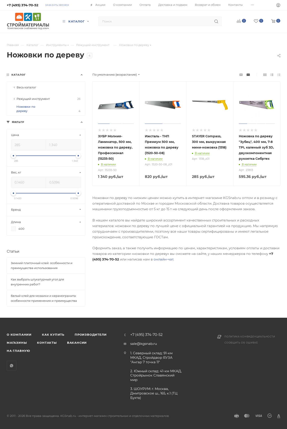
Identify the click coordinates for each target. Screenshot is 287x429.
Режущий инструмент (48, 99)
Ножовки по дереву (48, 109)
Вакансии (77, 342)
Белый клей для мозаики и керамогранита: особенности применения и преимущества (44, 298)
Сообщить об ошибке (241, 342)
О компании (19, 334)
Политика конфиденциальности (249, 336)
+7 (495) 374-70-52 (22, 5)
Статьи (13, 251)
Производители (91, 334)
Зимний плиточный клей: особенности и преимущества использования (41, 265)
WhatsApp (11, 365)
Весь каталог (26, 87)
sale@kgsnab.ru (143, 343)
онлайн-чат (163, 259)
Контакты (47, 342)
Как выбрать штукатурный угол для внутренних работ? (37, 282)
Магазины (17, 342)
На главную (18, 350)
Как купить (53, 334)
